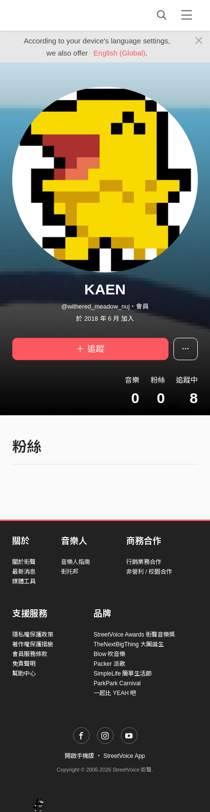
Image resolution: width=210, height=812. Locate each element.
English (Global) (120, 53)
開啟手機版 (79, 756)
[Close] (199, 41)
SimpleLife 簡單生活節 (123, 673)
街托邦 (69, 571)
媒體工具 (24, 581)
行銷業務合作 (143, 562)
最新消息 (24, 571)
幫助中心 (24, 673)
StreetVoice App (124, 756)
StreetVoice (52, 15)
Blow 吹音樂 (109, 654)
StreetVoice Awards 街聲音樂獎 (134, 634)
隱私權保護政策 (32, 634)
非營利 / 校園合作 (149, 571)
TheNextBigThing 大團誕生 (129, 644)
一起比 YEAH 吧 (115, 693)
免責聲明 (24, 663)
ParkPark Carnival (117, 683)
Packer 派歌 (109, 663)
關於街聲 (24, 562)
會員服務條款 (29, 654)
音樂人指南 (75, 562)
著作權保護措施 (32, 644)
